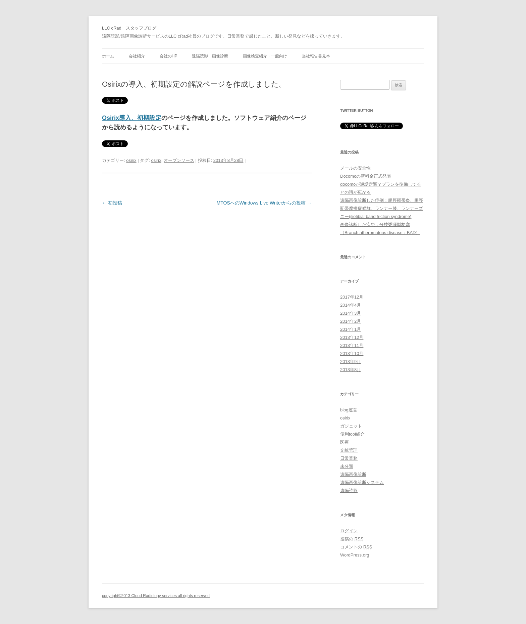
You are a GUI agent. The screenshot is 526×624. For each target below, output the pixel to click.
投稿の (351, 538)
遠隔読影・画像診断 (210, 56)
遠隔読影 (349, 490)
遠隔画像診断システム (362, 482)
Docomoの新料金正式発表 (365, 176)
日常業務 (349, 458)
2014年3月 (350, 313)
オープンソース (179, 160)
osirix (131, 160)
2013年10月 (351, 353)
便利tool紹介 (352, 434)
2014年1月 (350, 329)
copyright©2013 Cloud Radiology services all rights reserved (156, 595)
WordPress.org (354, 555)
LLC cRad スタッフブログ (129, 28)
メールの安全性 (355, 168)
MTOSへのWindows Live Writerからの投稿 (264, 203)
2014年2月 (350, 321)
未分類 (346, 466)
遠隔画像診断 (353, 474)
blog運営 (348, 409)
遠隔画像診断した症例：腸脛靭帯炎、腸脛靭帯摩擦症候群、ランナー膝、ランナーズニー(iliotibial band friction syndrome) (381, 208)
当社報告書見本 (316, 56)
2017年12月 (351, 297)
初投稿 (112, 203)
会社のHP (168, 56)
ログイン (349, 530)
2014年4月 (350, 305)
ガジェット (351, 426)
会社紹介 (137, 56)
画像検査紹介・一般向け (265, 56)
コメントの (356, 546)
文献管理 (349, 450)
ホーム (108, 56)
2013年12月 (351, 337)
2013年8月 (350, 369)
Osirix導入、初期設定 (131, 118)
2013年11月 (351, 345)
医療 (344, 442)
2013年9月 (350, 361)
